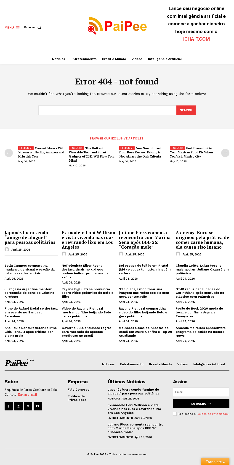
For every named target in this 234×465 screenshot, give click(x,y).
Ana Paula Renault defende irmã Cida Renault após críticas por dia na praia (31, 331)
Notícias (114, 398)
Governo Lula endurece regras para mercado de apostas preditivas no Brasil (87, 331)
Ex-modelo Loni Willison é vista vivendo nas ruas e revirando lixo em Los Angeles (88, 240)
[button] (33, 27)
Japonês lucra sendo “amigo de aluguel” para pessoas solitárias (30, 237)
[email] (201, 392)
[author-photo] (8, 249)
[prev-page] (9, 153)
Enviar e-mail (27, 394)
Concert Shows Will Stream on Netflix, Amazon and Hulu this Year (41, 152)
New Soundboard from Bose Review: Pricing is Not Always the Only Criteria (140, 152)
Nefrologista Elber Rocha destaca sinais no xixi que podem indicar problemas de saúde (85, 271)
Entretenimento (120, 417)
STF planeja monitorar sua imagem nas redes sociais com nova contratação (144, 293)
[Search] (186, 110)
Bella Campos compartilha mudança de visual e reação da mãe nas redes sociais (30, 269)
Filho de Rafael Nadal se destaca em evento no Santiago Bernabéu (31, 312)
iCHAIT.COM (196, 39)
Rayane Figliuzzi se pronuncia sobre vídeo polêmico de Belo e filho (87, 293)
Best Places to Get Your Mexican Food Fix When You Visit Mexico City (191, 152)
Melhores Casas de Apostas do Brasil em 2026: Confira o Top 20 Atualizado (145, 331)
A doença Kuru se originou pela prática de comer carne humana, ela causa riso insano (202, 240)
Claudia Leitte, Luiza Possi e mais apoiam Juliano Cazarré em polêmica (202, 269)
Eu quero (201, 404)
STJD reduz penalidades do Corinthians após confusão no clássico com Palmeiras (200, 293)
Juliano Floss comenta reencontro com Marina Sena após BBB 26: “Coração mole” (145, 240)
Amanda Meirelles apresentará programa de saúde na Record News (201, 331)
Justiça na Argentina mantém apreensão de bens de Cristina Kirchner (29, 293)
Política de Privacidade (212, 413)
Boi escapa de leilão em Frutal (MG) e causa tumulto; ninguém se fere (145, 269)
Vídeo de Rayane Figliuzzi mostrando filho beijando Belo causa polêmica (86, 312)
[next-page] (225, 153)
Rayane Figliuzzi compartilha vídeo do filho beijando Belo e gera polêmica (143, 312)
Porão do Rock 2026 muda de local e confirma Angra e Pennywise (199, 312)
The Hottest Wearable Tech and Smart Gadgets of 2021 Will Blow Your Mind (91, 154)
